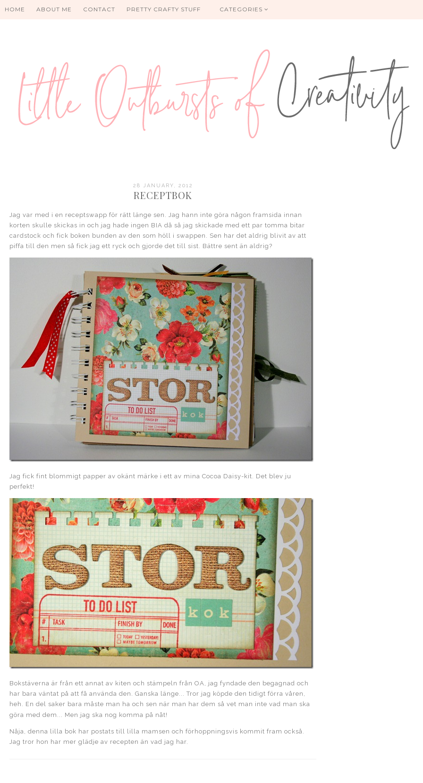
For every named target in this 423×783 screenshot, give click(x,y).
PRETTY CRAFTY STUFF (164, 9)
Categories (244, 9)
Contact (99, 9)
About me (54, 9)
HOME (15, 9)
